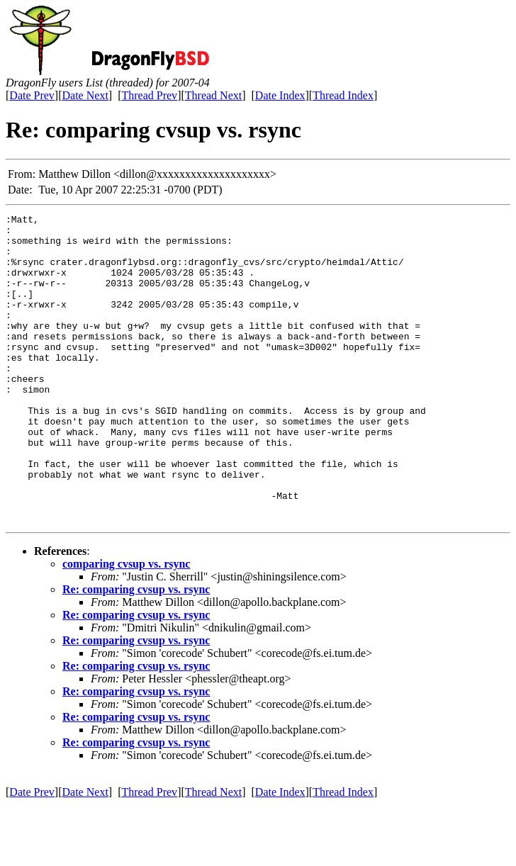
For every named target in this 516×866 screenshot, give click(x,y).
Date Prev (32, 95)
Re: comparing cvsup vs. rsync (136, 651)
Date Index (280, 95)
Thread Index (343, 95)
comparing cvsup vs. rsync (126, 625)
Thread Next (213, 95)
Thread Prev (149, 95)
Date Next (85, 95)
